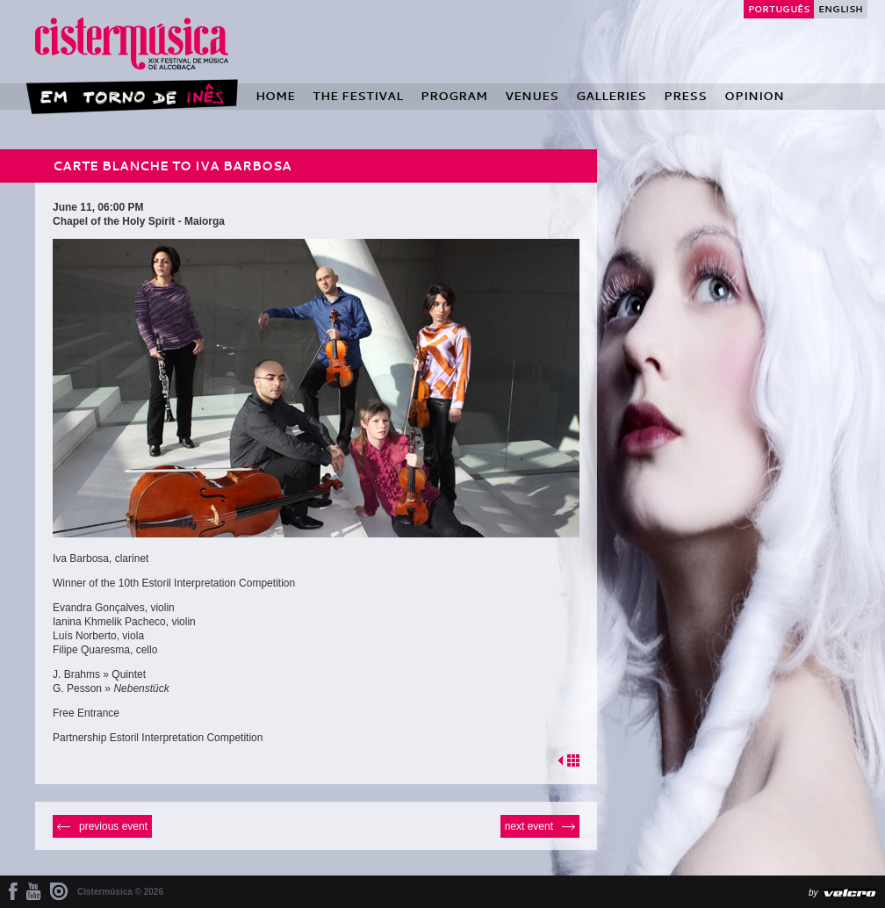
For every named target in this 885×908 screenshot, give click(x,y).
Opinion (754, 96)
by (813, 893)
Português (778, 9)
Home (275, 96)
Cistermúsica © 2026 (120, 892)
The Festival (358, 96)
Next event (529, 826)
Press (685, 96)
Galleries (611, 96)
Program (454, 96)
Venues (531, 96)
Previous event (113, 826)
